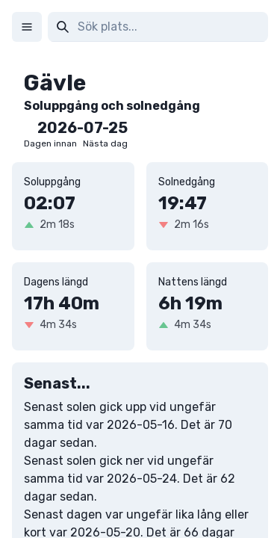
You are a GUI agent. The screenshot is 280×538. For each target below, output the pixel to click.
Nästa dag (105, 143)
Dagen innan (50, 143)
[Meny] (27, 27)
